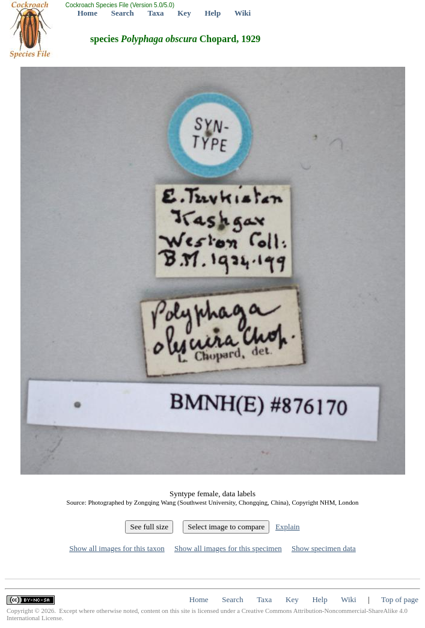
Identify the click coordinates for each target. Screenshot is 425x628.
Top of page (399, 599)
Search (122, 12)
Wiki (242, 12)
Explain (287, 526)
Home (87, 12)
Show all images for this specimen (228, 548)
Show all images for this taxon (117, 548)
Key (184, 12)
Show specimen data (324, 548)
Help (212, 12)
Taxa (156, 12)
